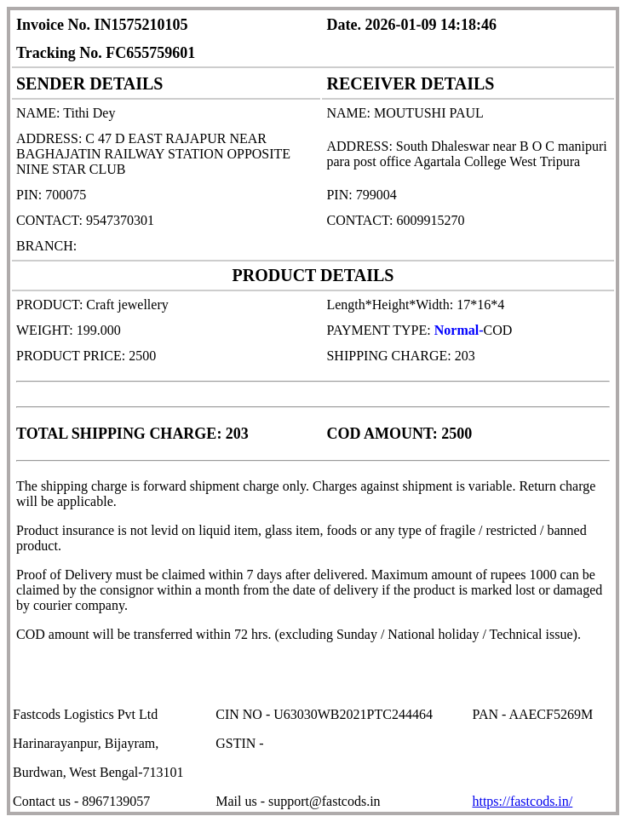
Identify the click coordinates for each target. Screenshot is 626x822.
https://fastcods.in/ (522, 801)
